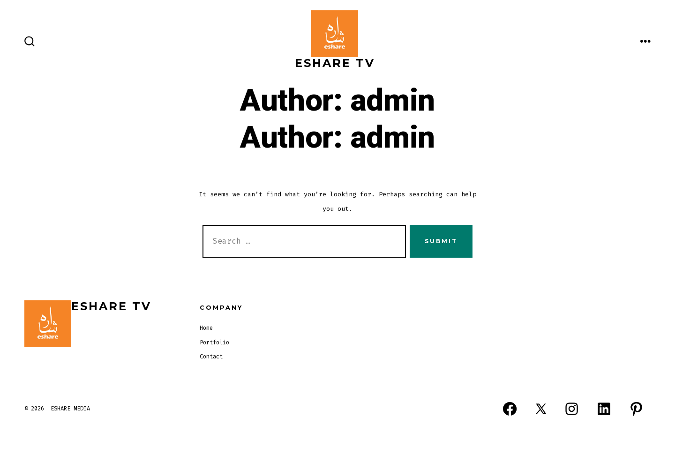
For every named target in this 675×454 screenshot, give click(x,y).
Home (206, 328)
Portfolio (214, 342)
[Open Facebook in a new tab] (509, 409)
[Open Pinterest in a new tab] (636, 409)
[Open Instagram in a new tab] (571, 409)
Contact (211, 356)
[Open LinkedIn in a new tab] (604, 409)
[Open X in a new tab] (541, 409)
